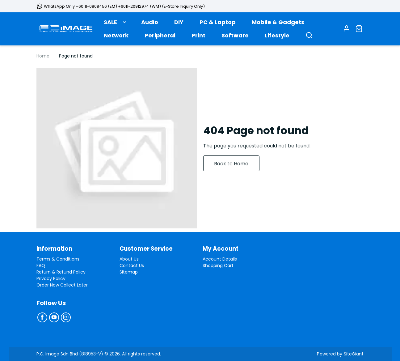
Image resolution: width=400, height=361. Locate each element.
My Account (222, 248)
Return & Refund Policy (61, 272)
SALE (110, 24)
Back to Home (235, 166)
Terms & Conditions (57, 259)
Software (235, 37)
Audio (149, 24)
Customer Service (148, 248)
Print (198, 37)
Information (55, 248)
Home (42, 58)
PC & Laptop (218, 24)
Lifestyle (277, 37)
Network (116, 37)
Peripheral (160, 37)
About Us (129, 259)
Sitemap (129, 272)
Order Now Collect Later (62, 285)
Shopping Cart (218, 265)
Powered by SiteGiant (341, 354)
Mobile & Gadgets (278, 24)
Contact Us (132, 265)
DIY (178, 24)
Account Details (220, 259)
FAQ (40, 265)
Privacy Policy (50, 278)
